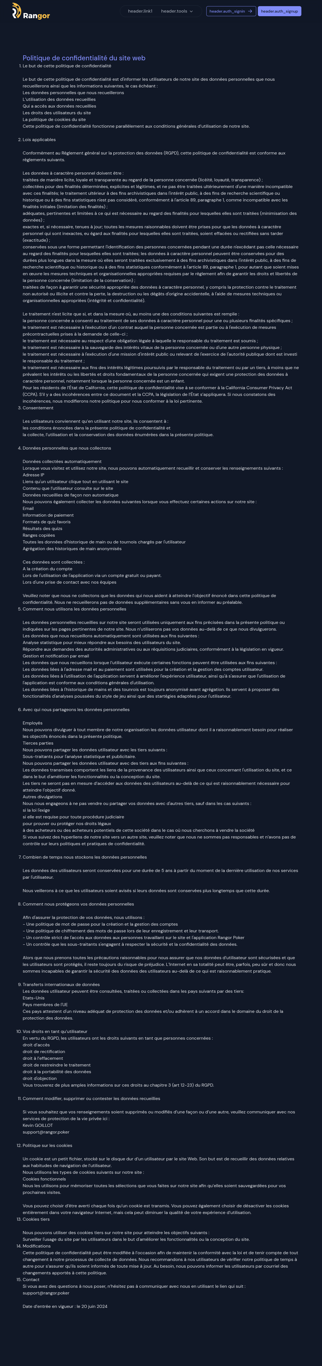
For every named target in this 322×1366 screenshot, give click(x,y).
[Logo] (31, 11)
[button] (177, 11)
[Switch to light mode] (308, 11)
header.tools (177, 11)
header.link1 (140, 11)
